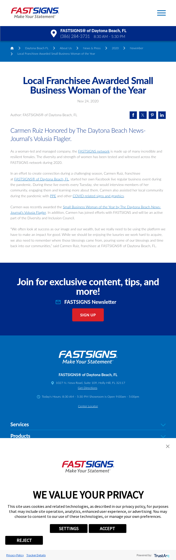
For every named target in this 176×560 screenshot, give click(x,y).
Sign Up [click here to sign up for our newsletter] (88, 315)
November (136, 48)
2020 (115, 48)
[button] (161, 13)
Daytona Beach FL (37, 48)
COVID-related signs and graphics (98, 196)
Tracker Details (36, 555)
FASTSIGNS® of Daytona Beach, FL (41, 179)
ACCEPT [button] (107, 528)
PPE (53, 196)
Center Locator (88, 406)
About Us (66, 48)
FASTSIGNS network (94, 151)
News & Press (92, 48)
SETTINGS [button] (68, 528)
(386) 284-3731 (75, 36)
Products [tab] (87, 436)
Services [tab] (87, 424)
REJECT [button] (24, 540)
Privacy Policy (15, 555)
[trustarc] (161, 555)
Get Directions (87, 388)
